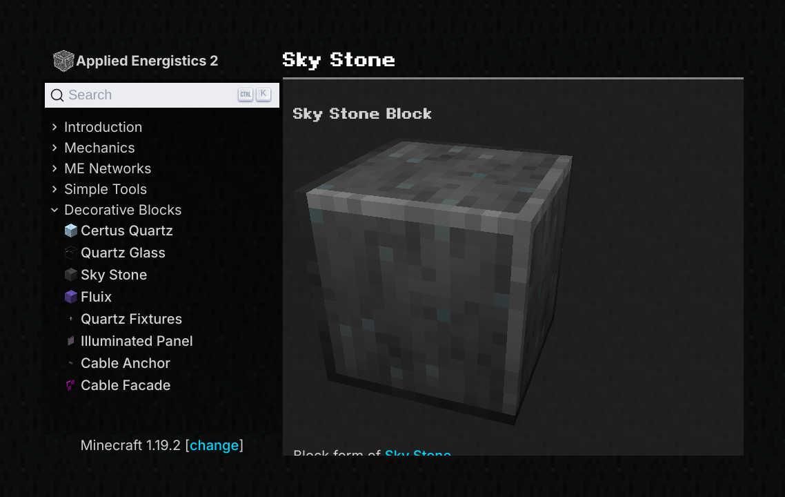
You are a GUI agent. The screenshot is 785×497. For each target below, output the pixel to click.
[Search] (162, 95)
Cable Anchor (117, 363)
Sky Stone (105, 274)
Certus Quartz (118, 230)
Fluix (88, 297)
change (214, 445)
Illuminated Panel (128, 341)
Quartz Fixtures (123, 319)
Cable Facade (117, 385)
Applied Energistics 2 (135, 60)
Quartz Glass (115, 252)
